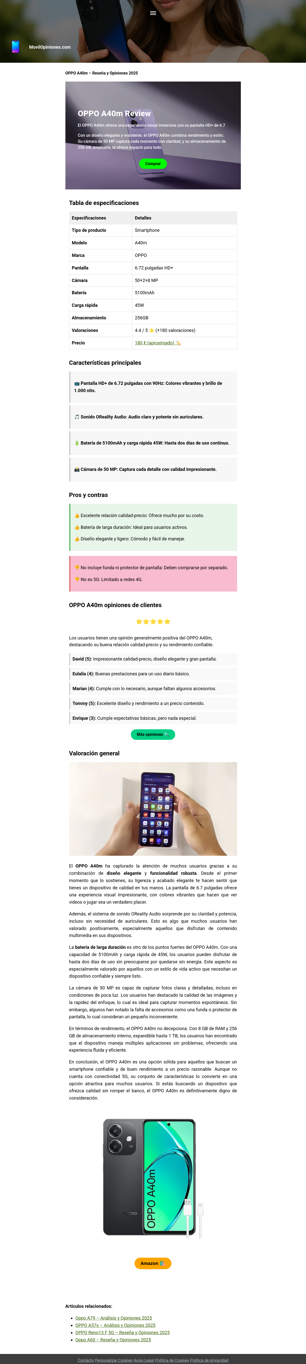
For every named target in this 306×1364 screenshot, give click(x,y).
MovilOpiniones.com (50, 47)
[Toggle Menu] (153, 13)
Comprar (153, 163)
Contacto (86, 1360)
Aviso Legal (144, 1360)
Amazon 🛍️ (153, 1263)
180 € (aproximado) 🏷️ (158, 342)
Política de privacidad (209, 1360)
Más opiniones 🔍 (153, 734)
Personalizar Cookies (114, 1360)
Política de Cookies (172, 1360)
